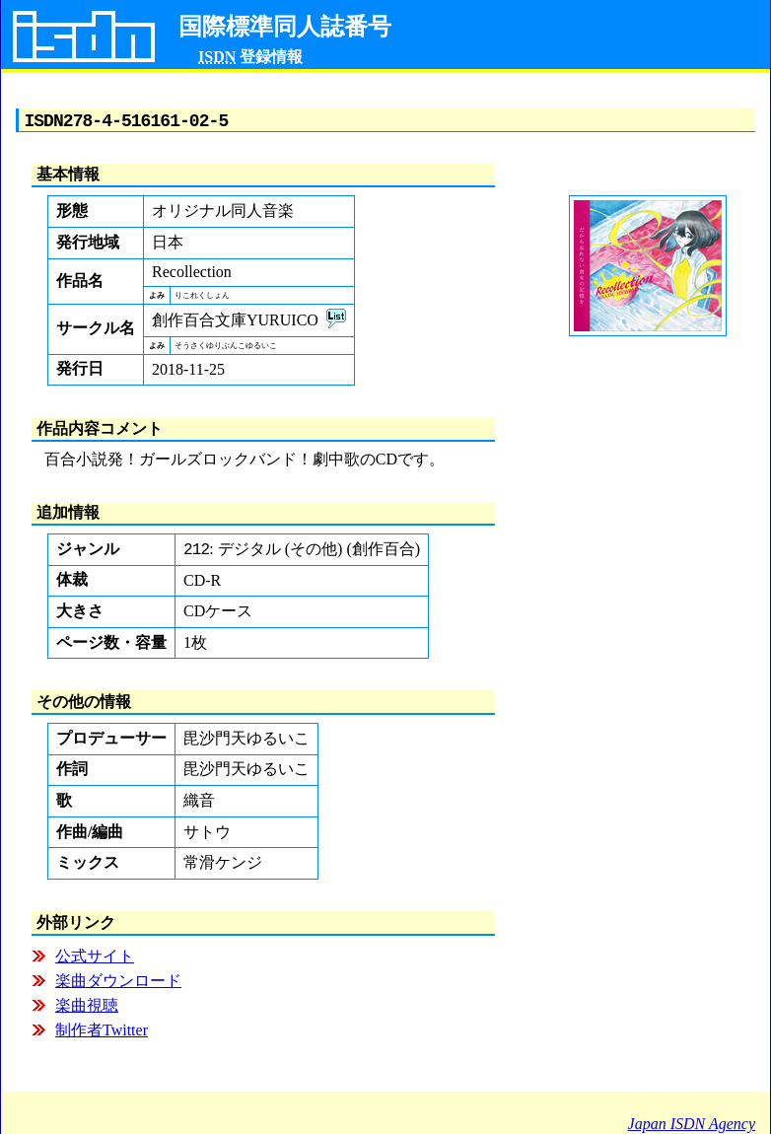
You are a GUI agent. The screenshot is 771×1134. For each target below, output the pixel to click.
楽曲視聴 (86, 1010)
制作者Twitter (101, 1035)
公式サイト (94, 961)
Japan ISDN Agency (691, 1123)
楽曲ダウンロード (118, 985)
